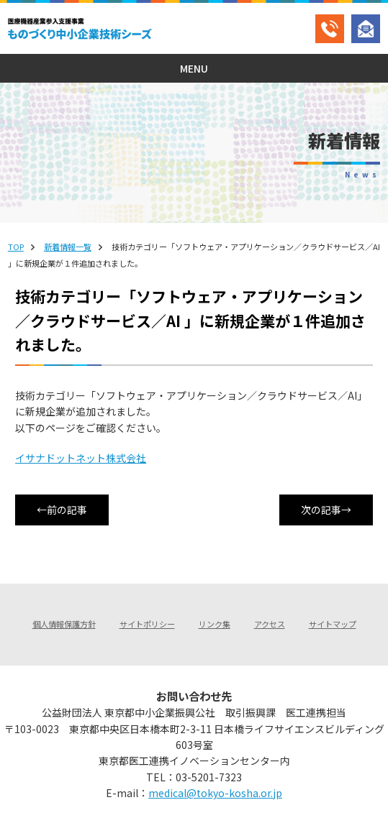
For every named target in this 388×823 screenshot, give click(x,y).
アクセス (269, 624)
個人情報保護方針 (64, 624)
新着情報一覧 (67, 246)
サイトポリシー (147, 624)
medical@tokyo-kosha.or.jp (215, 793)
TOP (16, 246)
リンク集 (214, 624)
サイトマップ (332, 624)
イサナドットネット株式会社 (80, 458)
